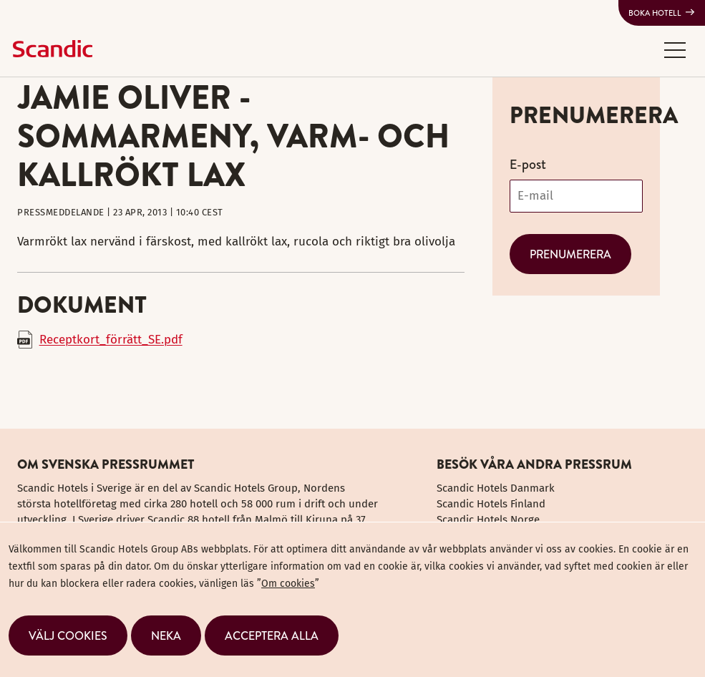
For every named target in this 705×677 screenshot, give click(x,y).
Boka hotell (654, 13)
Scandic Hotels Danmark (496, 488)
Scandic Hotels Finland (491, 503)
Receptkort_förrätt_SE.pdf (111, 339)
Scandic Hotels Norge (488, 519)
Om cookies (288, 584)
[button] (675, 49)
